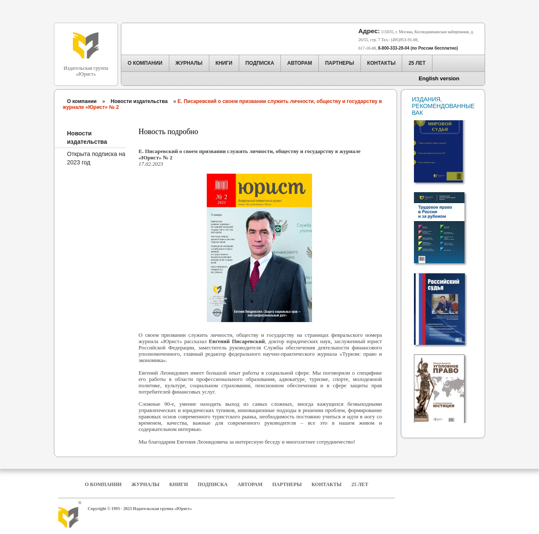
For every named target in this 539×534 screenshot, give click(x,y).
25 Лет (360, 484)
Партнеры (287, 484)
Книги (178, 484)
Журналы (145, 484)
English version (439, 78)
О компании (82, 101)
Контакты (327, 484)
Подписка (213, 484)
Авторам (249, 484)
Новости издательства (139, 101)
